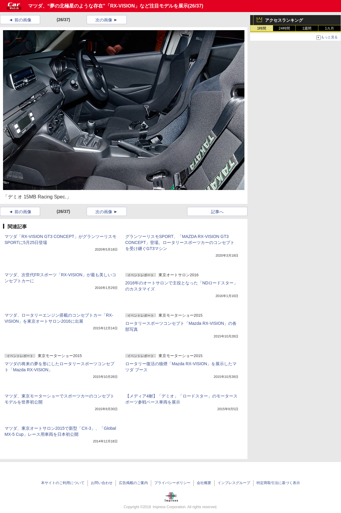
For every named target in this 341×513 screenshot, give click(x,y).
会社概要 (204, 483)
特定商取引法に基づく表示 (278, 483)
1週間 (307, 28)
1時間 (261, 28)
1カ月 (329, 28)
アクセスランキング (284, 20)
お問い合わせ (102, 483)
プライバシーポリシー (172, 483)
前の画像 (22, 19)
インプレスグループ (234, 483)
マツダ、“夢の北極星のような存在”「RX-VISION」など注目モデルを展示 (108, 5)
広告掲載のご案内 (133, 483)
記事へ (217, 211)
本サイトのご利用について (62, 483)
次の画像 (103, 19)
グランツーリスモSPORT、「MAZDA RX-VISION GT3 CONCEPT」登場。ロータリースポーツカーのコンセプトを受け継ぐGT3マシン (179, 242)
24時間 (284, 28)
